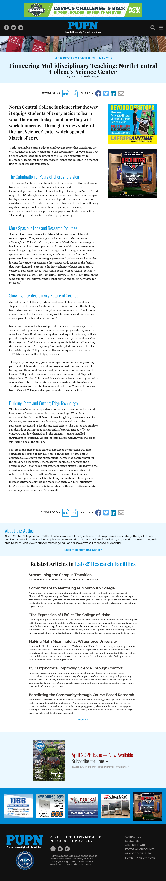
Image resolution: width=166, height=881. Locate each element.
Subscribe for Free (90, 761)
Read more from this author (83, 549)
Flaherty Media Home (140, 857)
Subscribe (132, 840)
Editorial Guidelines (139, 849)
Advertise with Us (137, 845)
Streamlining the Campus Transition (60, 575)
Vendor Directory (138, 853)
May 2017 (105, 58)
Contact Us (133, 836)
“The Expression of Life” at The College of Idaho (69, 615)
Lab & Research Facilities (74, 58)
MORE (83, 719)
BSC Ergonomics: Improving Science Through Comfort (76, 668)
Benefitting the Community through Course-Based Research (81, 695)
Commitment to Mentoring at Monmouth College (72, 588)
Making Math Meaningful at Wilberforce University (73, 641)
